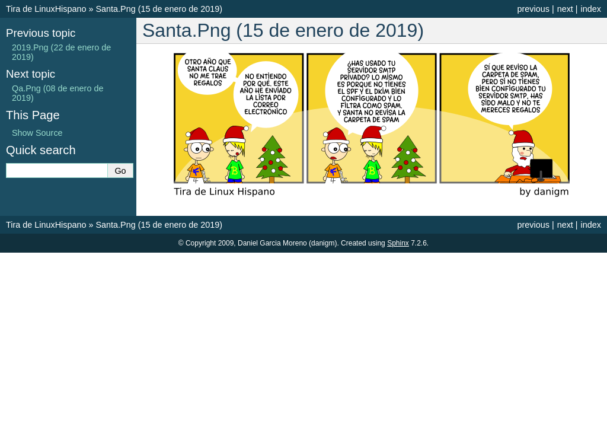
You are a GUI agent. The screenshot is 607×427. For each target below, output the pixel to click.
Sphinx (398, 243)
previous (533, 9)
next (565, 9)
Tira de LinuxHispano (46, 9)
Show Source (37, 133)
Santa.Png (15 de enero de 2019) (158, 9)
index (591, 9)
